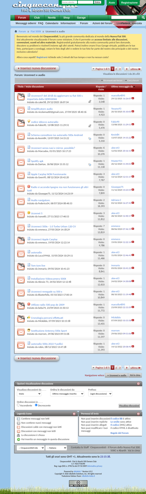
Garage (81, 17)
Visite (101, 89)
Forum (22, 17)
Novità (52, 17)
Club (37, 17)
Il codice (115, 424)
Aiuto (112, 2)
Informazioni (68, 23)
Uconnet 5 (37, 213)
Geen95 (42, 177)
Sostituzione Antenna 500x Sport (49, 330)
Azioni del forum (102, 23)
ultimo (136, 69)
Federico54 (43, 203)
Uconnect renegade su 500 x (46, 291)
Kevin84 (42, 138)
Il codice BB (116, 418)
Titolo (21, 86)
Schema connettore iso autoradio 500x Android (57, 135)
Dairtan (42, 164)
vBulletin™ (78, 471)
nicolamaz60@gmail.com (51, 112)
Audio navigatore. (40, 200)
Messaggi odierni (26, 23)
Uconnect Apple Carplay (44, 239)
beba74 (42, 307)
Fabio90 (42, 125)
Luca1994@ (44, 255)
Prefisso (92, 389)
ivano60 (42, 216)
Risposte (100, 86)
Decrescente (43, 405)
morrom (42, 333)
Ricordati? (69, 7)
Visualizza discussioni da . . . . (31, 389)
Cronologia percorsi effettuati (47, 317)
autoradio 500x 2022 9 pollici (47, 343)
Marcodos (43, 151)
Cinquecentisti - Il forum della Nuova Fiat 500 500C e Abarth (115, 449)
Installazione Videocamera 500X (48, 278)
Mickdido (43, 321)
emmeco (42, 229)
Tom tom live (38, 265)
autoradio (36, 252)
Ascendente (24, 405)
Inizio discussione (35, 86)
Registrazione (129, 2)
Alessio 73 (43, 281)
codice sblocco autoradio (44, 121)
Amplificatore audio (42, 108)
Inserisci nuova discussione (37, 68)
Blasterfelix (43, 294)
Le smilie (115, 421)
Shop (66, 17)
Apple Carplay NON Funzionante (48, 174)
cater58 (42, 102)
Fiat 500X (36, 31)
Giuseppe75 (44, 193)
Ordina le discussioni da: (62, 389)
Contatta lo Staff (80, 447)
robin (41, 347)
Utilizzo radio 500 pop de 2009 (47, 304)
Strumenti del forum (112, 80)
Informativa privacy (94, 466)
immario (42, 268)
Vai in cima (135, 375)
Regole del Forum (120, 433)
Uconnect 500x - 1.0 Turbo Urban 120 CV (53, 226)
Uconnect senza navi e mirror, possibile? (53, 147)
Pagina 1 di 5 (103, 68)
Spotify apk (37, 161)
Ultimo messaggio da (123, 86)
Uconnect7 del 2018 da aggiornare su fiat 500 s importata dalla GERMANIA (55, 97)
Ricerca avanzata (132, 23)
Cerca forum (133, 80)
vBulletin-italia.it (88, 476)
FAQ (40, 23)
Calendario (51, 23)
